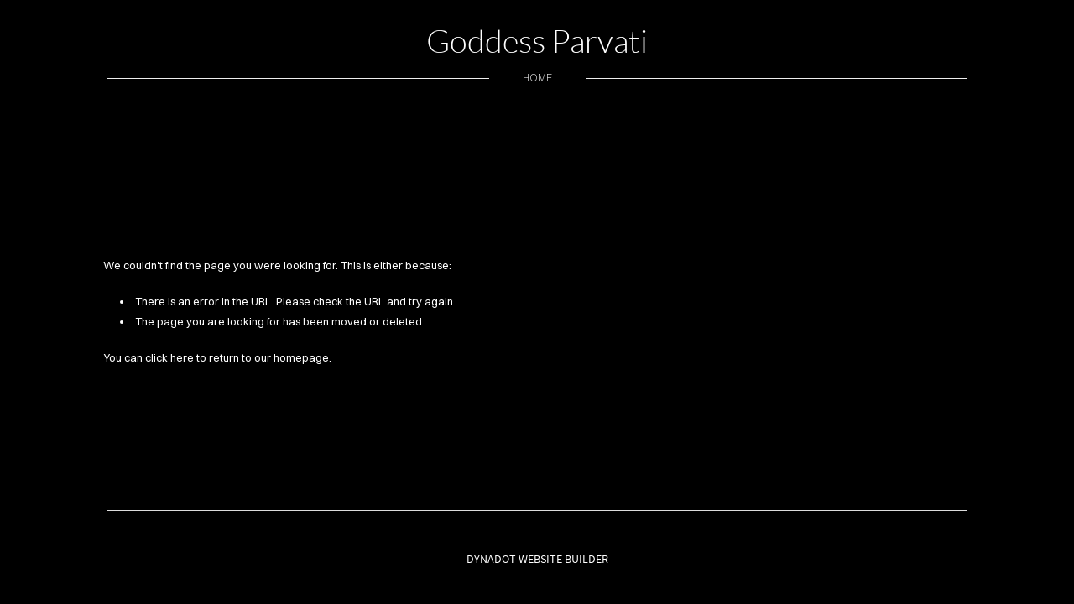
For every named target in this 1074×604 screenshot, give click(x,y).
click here (169, 357)
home (537, 77)
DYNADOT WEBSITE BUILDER (537, 558)
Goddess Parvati (537, 40)
